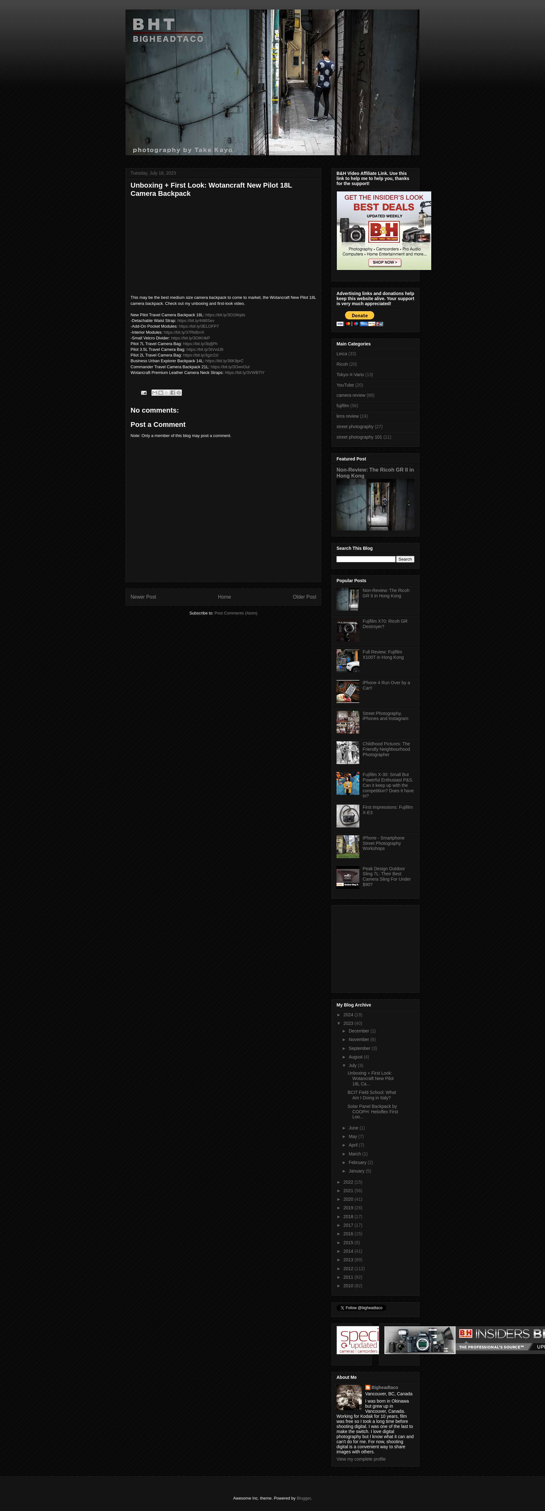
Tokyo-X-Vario (350, 374)
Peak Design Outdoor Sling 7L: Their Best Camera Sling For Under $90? (387, 876)
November (359, 1039)
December (359, 1030)
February (358, 1162)
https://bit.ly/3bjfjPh (200, 343)
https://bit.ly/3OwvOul (230, 366)
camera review (351, 395)
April (354, 1145)
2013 (349, 1259)
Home (224, 597)
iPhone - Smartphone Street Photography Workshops (384, 843)
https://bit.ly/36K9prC (224, 360)
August (356, 1056)
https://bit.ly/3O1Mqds (225, 314)
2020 (349, 1199)
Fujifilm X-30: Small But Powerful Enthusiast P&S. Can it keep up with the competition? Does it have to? (388, 785)
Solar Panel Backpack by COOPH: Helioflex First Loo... (373, 1112)
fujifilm (343, 405)
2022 (349, 1182)
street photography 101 (359, 437)
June (354, 1127)
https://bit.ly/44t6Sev (196, 320)
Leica (342, 353)
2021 (349, 1190)
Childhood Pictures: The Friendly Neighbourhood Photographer (386, 749)
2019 (349, 1207)
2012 (349, 1268)
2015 (349, 1242)
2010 (349, 1285)
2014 (349, 1251)
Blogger (304, 1498)
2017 (349, 1225)
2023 (349, 1023)
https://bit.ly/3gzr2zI (201, 355)
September (360, 1048)
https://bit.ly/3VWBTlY (245, 372)
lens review (348, 416)
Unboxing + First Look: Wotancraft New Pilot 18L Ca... (371, 1078)
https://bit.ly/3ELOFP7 (199, 326)
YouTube (345, 385)
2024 (349, 1014)
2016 (349, 1233)
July (353, 1065)
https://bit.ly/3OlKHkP (190, 338)
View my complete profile (361, 1459)
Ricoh (342, 364)
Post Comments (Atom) (236, 613)
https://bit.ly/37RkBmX (184, 332)
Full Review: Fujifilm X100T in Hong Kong (383, 654)
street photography (355, 426)
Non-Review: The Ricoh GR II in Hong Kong (386, 593)
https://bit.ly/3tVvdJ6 (205, 349)
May (353, 1136)
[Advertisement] (376, 947)
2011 (349, 1277)
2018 (349, 1216)
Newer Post (143, 597)
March (355, 1153)
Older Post (304, 597)
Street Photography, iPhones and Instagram (385, 716)
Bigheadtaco (385, 1387)
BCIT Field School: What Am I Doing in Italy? (372, 1095)
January (357, 1170)
